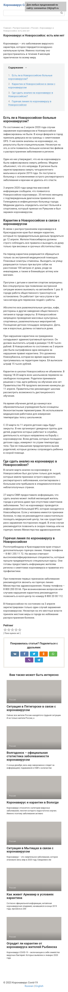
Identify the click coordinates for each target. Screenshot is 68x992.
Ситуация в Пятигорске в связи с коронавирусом (31, 708)
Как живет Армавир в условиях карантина (30, 896)
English (39, 986)
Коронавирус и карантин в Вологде (33, 802)
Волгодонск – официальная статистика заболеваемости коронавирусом (28, 756)
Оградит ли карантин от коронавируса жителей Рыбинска (32, 945)
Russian (29, 986)
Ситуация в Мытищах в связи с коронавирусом (30, 849)
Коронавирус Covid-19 (19, 5)
